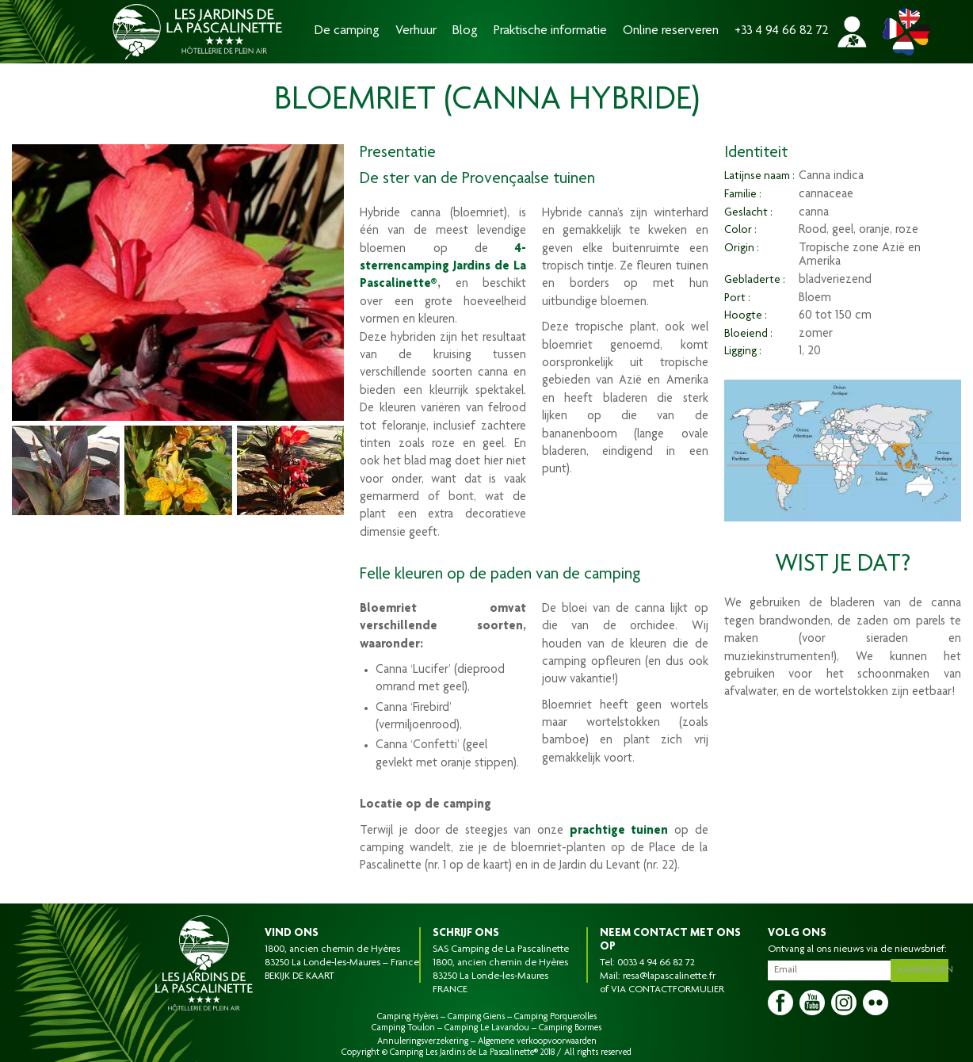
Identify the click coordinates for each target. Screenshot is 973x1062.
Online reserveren (671, 31)
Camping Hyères (407, 1017)
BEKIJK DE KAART (299, 976)
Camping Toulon (403, 1028)
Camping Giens (476, 1017)
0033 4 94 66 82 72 (656, 962)
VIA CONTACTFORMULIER (667, 989)
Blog (465, 31)
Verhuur (416, 31)
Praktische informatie (550, 31)
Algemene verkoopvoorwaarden (537, 1041)
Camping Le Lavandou (487, 1028)
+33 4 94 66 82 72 (782, 31)
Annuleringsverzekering (422, 1041)
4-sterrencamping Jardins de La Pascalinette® (443, 267)
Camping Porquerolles (555, 1017)
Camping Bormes (570, 1028)
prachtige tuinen (619, 831)
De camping (347, 31)
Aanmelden (924, 968)
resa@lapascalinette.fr (669, 976)
